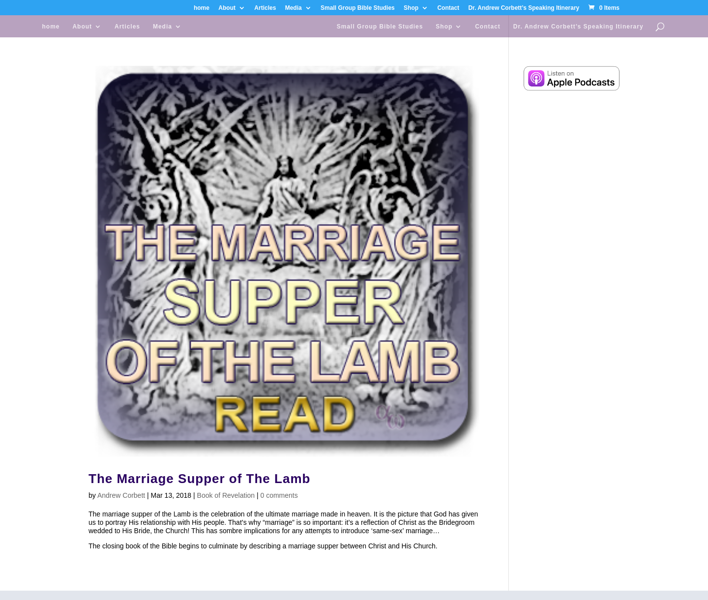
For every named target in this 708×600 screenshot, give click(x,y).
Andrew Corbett (121, 495)
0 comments (279, 495)
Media (293, 8)
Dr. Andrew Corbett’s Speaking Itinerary (523, 8)
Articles (265, 8)
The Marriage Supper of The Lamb (199, 478)
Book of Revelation (226, 495)
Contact (448, 8)
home (201, 8)
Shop (411, 8)
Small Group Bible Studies (358, 8)
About (227, 8)
